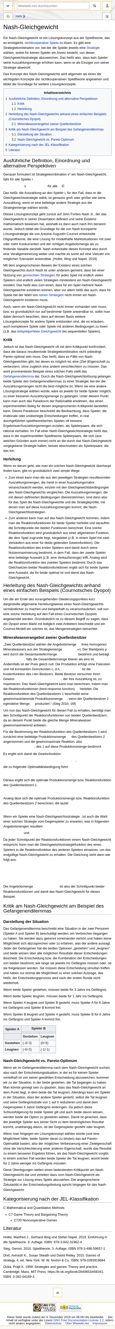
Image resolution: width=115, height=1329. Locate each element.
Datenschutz (53, 1323)
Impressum (99, 1323)
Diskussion (8, 17)
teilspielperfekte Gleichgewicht (39, 331)
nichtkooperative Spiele (42, 43)
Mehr (19, 16)
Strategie (93, 48)
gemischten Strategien (39, 275)
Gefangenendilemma (18, 376)
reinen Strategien (51, 295)
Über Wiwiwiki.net (77, 1323)
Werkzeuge (107, 17)
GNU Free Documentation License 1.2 (78, 1320)
